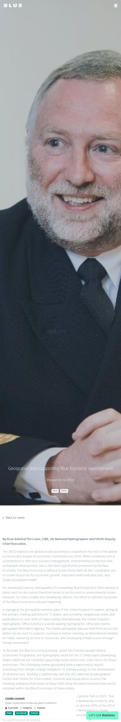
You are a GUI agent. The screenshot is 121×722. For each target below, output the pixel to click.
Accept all (21, 713)
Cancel (34, 713)
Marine (64, 491)
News (55, 491)
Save (9, 713)
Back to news (14, 517)
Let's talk (102, 715)
